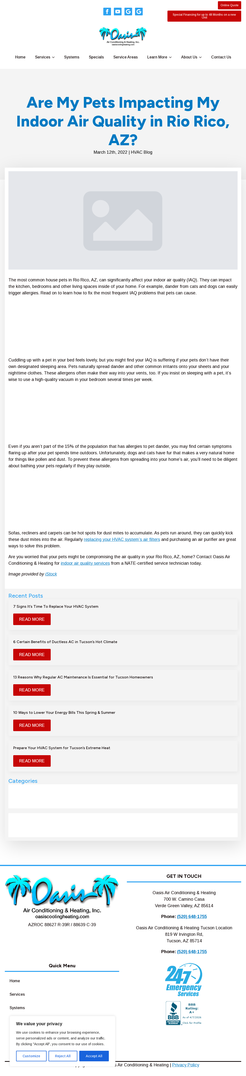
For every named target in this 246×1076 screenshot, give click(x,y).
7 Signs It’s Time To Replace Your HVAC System (55, 606)
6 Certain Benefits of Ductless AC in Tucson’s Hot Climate (65, 641)
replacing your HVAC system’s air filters (122, 539)
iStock (51, 574)
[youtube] (118, 11)
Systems (71, 57)
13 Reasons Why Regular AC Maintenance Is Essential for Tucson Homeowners (83, 677)
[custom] (128, 11)
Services (42, 57)
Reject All (63, 1056)
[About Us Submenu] (201, 57)
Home (20, 57)
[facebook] (107, 11)
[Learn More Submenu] (171, 57)
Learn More (157, 57)
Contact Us (221, 57)
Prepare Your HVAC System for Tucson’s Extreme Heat (61, 748)
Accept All (94, 1056)
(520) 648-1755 (192, 916)
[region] (62, 1041)
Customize (31, 1056)
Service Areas (125, 57)
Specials (96, 57)
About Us (189, 57)
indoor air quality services (85, 563)
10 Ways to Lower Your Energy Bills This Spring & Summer (64, 712)
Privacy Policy (185, 1065)
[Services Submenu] (54, 57)
